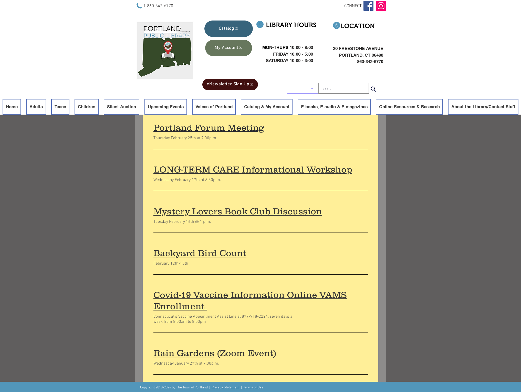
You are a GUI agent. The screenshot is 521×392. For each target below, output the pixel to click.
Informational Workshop (297, 169)
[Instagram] (381, 6)
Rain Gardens (183, 353)
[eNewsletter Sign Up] (230, 84)
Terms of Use (253, 387)
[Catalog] (228, 29)
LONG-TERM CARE (196, 169)
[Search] (373, 89)
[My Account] (228, 48)
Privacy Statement (225, 387)
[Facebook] (368, 6)
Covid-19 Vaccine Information (219, 295)
